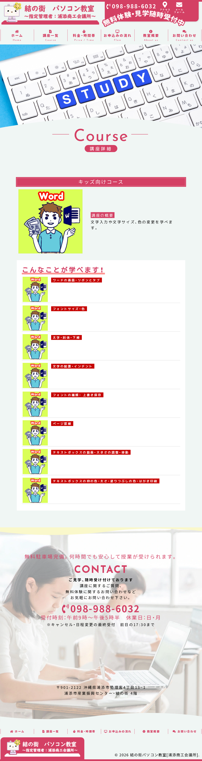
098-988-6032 (134, 6)
